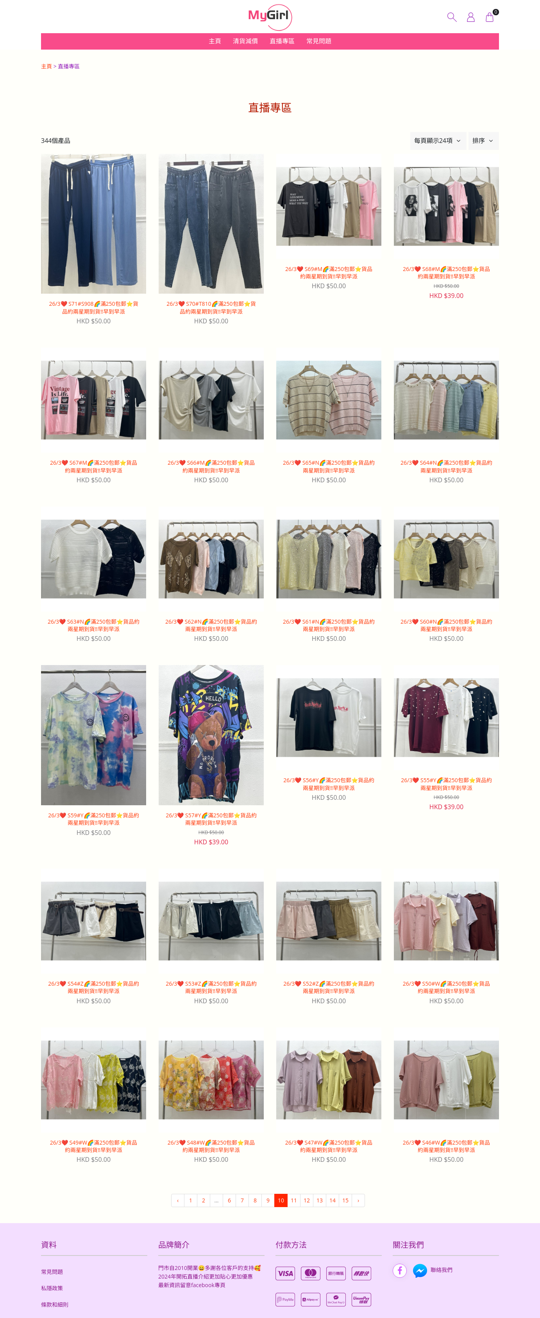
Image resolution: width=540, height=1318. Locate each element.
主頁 (215, 41)
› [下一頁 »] (358, 1200)
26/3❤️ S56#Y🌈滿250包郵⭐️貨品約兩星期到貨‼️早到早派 (328, 784)
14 (332, 1200)
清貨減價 (245, 41)
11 (294, 1200)
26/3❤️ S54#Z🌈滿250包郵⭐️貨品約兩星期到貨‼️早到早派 (93, 987)
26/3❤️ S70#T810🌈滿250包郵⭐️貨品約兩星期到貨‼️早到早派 (211, 307)
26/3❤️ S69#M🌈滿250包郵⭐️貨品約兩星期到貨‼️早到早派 (328, 272)
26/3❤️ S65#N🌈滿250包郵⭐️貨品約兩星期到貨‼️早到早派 (329, 466)
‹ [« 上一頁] (178, 1200)
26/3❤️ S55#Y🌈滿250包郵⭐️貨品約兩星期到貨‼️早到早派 (446, 784)
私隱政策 (52, 1288)
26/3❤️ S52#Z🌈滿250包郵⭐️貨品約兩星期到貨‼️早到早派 (328, 987)
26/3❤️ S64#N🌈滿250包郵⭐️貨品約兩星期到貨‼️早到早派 (446, 466)
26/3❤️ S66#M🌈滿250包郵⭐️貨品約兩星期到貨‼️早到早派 (211, 466)
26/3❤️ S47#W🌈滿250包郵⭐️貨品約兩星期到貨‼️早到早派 (328, 1146)
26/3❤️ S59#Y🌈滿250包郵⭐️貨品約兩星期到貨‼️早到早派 (93, 819)
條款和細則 (54, 1304)
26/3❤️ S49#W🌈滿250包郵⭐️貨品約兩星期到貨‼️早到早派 (93, 1146)
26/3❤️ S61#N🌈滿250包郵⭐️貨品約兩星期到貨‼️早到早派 (329, 625)
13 (319, 1200)
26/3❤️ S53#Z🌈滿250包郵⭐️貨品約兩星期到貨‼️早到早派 (211, 987)
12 (307, 1200)
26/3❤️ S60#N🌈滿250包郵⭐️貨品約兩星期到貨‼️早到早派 (446, 625)
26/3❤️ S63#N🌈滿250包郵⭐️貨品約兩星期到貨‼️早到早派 (93, 625)
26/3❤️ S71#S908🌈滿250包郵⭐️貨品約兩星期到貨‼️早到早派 (93, 307)
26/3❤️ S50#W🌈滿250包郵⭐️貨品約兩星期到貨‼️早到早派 (446, 987)
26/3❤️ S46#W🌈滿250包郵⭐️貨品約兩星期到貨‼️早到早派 (446, 1146)
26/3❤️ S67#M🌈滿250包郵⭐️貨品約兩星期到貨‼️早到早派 (93, 466)
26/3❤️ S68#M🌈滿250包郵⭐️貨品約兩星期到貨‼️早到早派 (446, 272)
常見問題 (318, 41)
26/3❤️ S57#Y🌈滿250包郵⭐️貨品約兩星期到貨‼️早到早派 (211, 819)
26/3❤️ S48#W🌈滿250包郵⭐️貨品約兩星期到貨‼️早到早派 (211, 1146)
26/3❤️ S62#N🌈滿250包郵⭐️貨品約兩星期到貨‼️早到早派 (211, 625)
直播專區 (282, 41)
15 (345, 1200)
